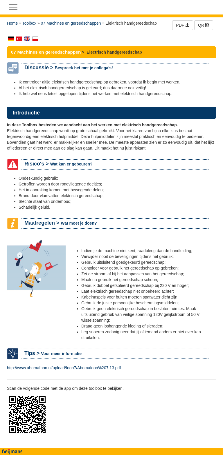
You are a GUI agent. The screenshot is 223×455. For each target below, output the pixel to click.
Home (12, 23)
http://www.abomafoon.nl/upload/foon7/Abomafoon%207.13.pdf (64, 367)
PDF (182, 25)
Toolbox (29, 23)
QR (203, 25)
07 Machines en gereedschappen (71, 23)
